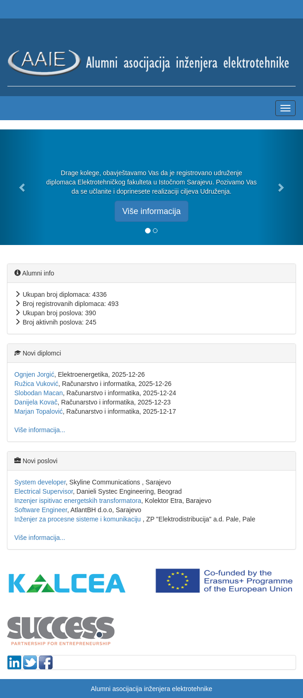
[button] (22, 187)
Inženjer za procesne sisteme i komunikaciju (78, 519)
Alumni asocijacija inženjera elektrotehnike (151, 688)
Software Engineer (40, 510)
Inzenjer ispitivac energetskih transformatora (77, 500)
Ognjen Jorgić (34, 374)
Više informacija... (39, 430)
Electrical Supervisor (43, 491)
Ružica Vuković (36, 383)
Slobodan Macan (38, 393)
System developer (40, 482)
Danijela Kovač (35, 402)
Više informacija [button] (151, 211)
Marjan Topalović (38, 411)
